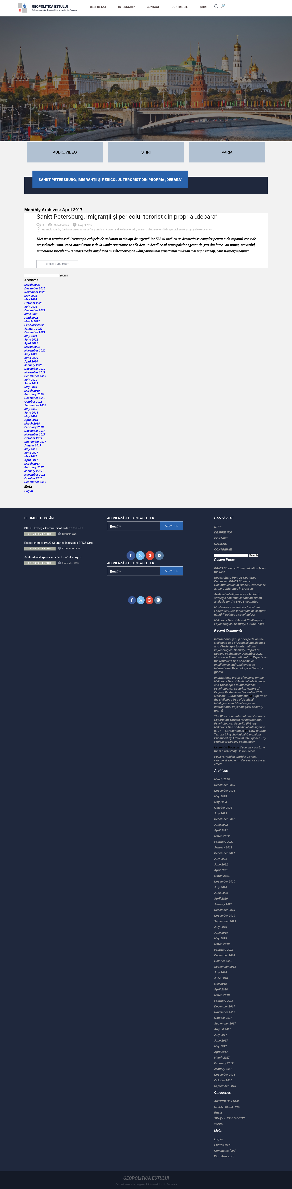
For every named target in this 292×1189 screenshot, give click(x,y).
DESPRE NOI (98, 7)
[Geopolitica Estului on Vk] (159, 555)
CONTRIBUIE (180, 7)
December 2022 (34, 310)
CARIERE (220, 543)
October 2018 (33, 401)
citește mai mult (57, 264)
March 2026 (32, 284)
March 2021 (32, 346)
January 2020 (33, 365)
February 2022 (34, 325)
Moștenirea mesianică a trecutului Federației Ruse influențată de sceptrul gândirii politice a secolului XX (240, 611)
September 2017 (35, 441)
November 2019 (34, 372)
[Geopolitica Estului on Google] (150, 555)
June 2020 (31, 357)
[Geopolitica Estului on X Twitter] (140, 555)
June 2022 (31, 314)
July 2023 (30, 306)
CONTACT (153, 7)
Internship (126, 7)
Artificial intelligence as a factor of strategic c (53, 557)
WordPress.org (224, 1156)
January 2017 (33, 471)
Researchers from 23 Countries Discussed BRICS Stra (58, 542)
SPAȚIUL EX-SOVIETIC (229, 1118)
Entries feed (222, 1145)
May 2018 (30, 416)
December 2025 (34, 288)
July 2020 (30, 354)
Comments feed (224, 1150)
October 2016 (33, 478)
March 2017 (32, 463)
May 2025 (30, 295)
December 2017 (34, 430)
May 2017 (30, 456)
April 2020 (31, 361)
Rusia (218, 1112)
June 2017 (31, 452)
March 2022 (32, 321)
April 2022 (31, 317)
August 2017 (32, 445)
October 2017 (33, 438)
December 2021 (34, 332)
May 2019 (30, 387)
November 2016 (34, 474)
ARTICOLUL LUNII (226, 1101)
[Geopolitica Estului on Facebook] (131, 555)
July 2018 (30, 409)
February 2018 (34, 427)
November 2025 (34, 292)
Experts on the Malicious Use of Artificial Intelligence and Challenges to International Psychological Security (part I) (240, 665)
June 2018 (31, 412)
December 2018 (34, 398)
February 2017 (34, 467)
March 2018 (32, 423)
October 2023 (33, 303)
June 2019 (31, 383)
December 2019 (34, 368)
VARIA (218, 1124)
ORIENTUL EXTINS (227, 1106)
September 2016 (35, 482)
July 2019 (30, 379)
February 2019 (34, 394)
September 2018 (35, 405)
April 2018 (31, 419)
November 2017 (34, 434)
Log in (28, 491)
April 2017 (31, 460)
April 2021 (31, 343)
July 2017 (30, 449)
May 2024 (30, 299)
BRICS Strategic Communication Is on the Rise (53, 528)
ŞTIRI (203, 7)
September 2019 (35, 376)
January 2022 (33, 328)
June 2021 (31, 339)
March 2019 (32, 390)
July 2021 (30, 336)
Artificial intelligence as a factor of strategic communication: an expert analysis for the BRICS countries (238, 598)
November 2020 (34, 350)
